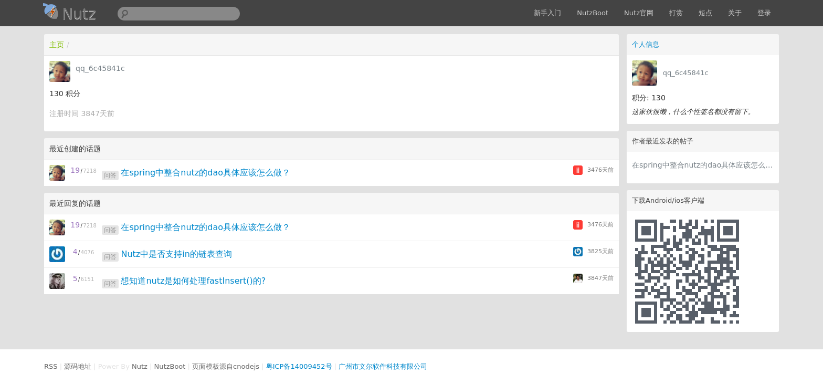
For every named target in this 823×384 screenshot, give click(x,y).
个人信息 (645, 44)
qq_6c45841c (686, 73)
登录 (764, 13)
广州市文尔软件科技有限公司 (383, 366)
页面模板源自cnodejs (225, 366)
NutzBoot (592, 13)
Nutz (139, 366)
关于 (735, 13)
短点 (705, 13)
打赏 (676, 13)
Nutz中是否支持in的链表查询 (176, 254)
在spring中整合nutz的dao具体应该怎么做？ (703, 165)
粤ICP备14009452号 (299, 366)
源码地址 (77, 366)
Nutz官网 (638, 13)
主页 (56, 44)
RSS (51, 366)
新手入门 (547, 13)
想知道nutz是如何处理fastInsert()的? (193, 281)
